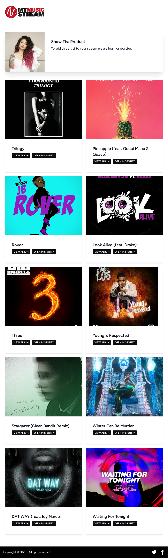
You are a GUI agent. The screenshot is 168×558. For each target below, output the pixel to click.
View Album (21, 155)
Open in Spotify (44, 155)
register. (126, 48)
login (111, 48)
